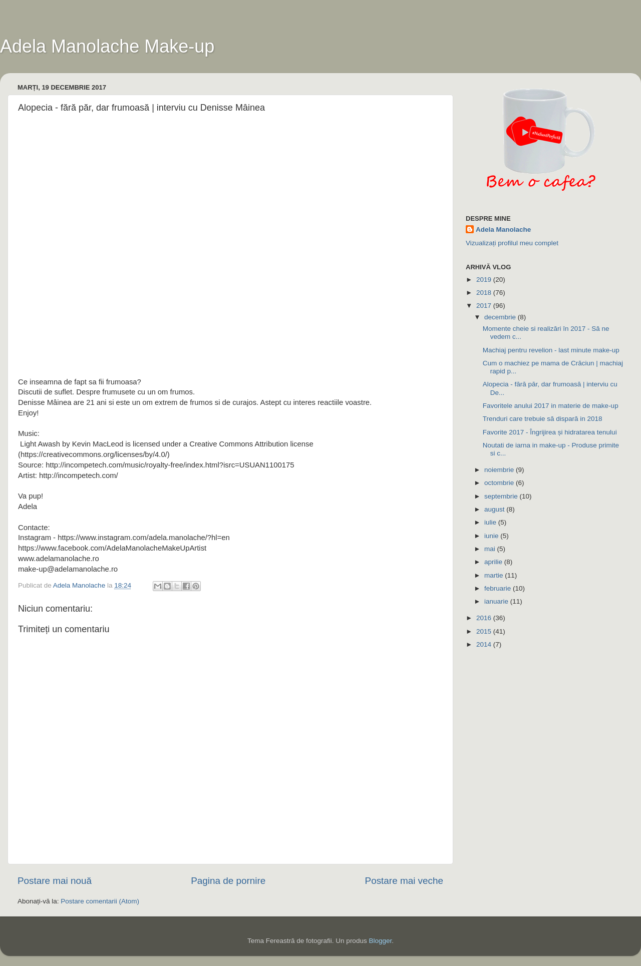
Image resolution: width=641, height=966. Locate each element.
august (495, 509)
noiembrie (500, 469)
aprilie (494, 562)
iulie (491, 522)
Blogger (380, 940)
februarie (498, 588)
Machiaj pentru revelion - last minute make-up (551, 350)
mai (490, 549)
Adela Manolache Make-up (107, 46)
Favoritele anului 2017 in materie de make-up (550, 405)
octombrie (500, 483)
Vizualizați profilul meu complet (512, 243)
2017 (484, 305)
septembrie (502, 496)
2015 (484, 631)
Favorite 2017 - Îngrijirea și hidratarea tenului (550, 432)
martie (494, 575)
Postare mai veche (404, 880)
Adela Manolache (503, 229)
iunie (492, 536)
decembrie (501, 317)
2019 (484, 279)
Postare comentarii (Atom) (100, 901)
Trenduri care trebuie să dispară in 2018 (542, 418)
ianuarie (497, 601)
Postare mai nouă (55, 880)
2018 (484, 292)
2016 (484, 618)
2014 (484, 644)
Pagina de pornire (228, 880)
